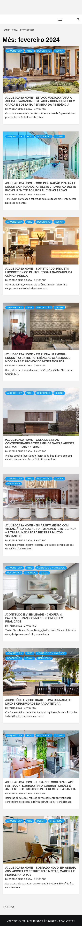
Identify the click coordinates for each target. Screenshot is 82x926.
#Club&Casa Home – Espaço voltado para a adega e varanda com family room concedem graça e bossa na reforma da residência (40, 101)
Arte (29, 51)
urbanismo (13, 484)
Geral (44, 573)
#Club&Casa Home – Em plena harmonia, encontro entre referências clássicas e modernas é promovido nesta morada (37, 358)
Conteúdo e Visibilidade (51, 568)
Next (11, 907)
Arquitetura (14, 51)
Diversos (30, 573)
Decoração (43, 51)
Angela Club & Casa (20, 109)
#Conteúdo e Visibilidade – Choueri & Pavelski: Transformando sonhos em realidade (34, 618)
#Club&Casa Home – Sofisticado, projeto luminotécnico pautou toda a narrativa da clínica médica (38, 272)
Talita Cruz (15, 626)
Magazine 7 (51, 920)
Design (59, 51)
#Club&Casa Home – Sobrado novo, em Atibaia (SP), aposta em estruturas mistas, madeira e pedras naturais (40, 871)
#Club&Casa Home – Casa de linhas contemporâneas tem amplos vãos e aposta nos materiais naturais (39, 443)
